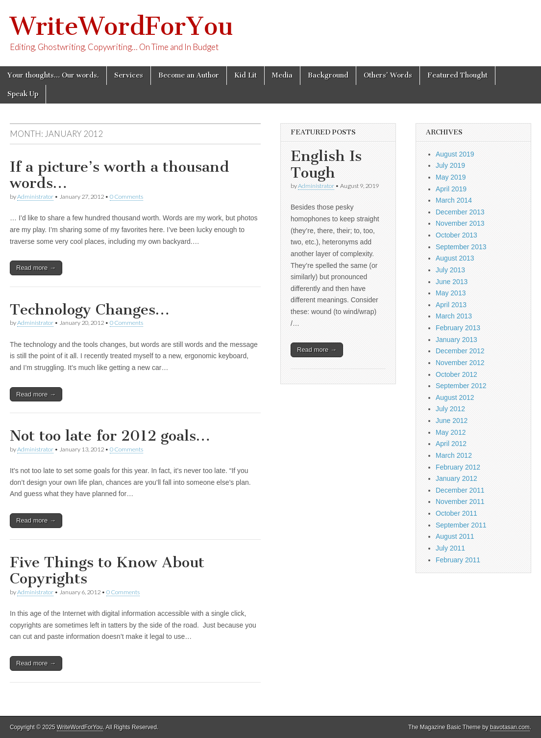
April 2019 (451, 189)
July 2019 (450, 165)
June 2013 (451, 282)
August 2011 (455, 536)
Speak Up (22, 94)
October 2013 (456, 235)
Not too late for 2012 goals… (110, 436)
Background (328, 75)
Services (128, 75)
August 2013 (455, 258)
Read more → (36, 267)
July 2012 (450, 409)
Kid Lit (245, 75)
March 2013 (454, 316)
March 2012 (454, 455)
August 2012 (455, 397)
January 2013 (456, 339)
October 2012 (456, 374)
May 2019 (451, 177)
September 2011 (461, 525)
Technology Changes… (90, 309)
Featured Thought (457, 75)
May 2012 (451, 432)
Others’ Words (388, 75)
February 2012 (458, 467)
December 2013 (460, 212)
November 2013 (460, 223)
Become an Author (188, 75)
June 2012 (451, 420)
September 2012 (461, 386)
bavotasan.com (510, 727)
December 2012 (460, 351)
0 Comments (126, 196)
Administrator (35, 196)
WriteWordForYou (121, 26)
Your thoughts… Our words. (53, 75)
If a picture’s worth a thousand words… (119, 175)
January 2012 (456, 478)
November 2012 (460, 363)
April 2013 (451, 305)
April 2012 (451, 444)
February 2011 (458, 560)
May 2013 (451, 293)
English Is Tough (326, 164)
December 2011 (460, 490)
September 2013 (461, 247)
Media (282, 75)
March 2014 (454, 200)
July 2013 (450, 270)
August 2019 (455, 154)
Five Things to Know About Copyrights (107, 571)
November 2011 (460, 501)
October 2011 (456, 513)
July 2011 (450, 548)
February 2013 (458, 328)
